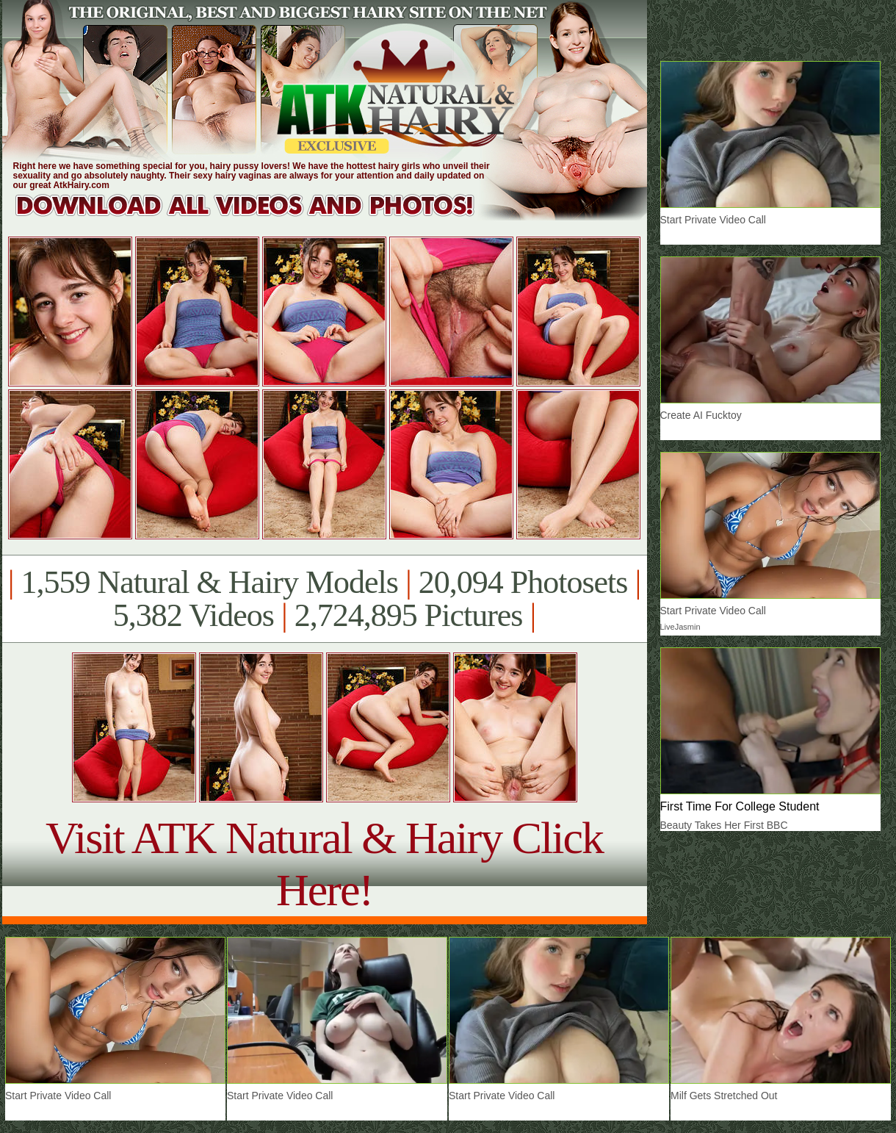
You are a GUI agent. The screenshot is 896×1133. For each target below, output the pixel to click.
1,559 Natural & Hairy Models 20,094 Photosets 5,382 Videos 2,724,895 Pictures (324, 599)
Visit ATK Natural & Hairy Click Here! (324, 864)
